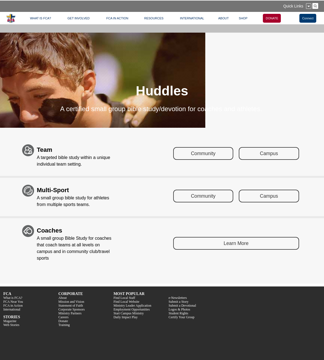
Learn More (236, 243)
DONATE (272, 18)
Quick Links (293, 6)
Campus (269, 153)
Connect (307, 18)
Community (203, 153)
